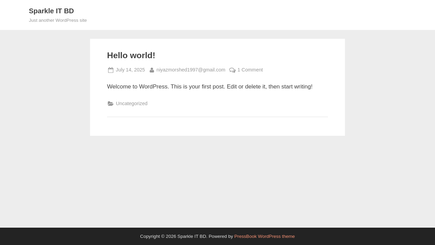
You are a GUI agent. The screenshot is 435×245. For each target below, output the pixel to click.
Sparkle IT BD (51, 11)
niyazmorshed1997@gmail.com (191, 69)
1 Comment (250, 70)
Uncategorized (131, 103)
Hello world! (131, 55)
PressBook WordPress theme (264, 236)
